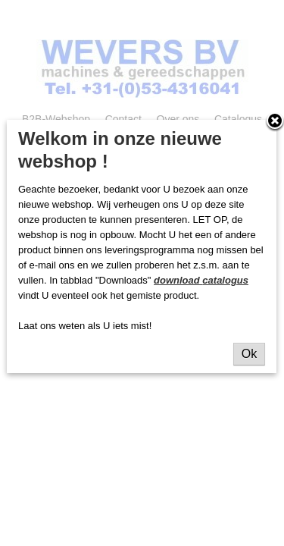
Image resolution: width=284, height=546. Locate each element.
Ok (249, 353)
